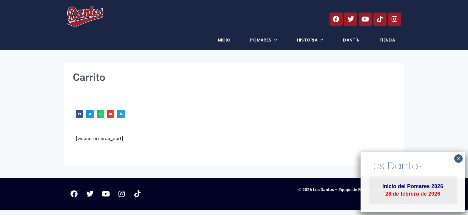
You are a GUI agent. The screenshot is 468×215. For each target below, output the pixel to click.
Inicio (223, 40)
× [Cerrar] (458, 161)
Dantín (351, 40)
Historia (310, 40)
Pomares (263, 40)
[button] (79, 114)
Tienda (387, 40)
